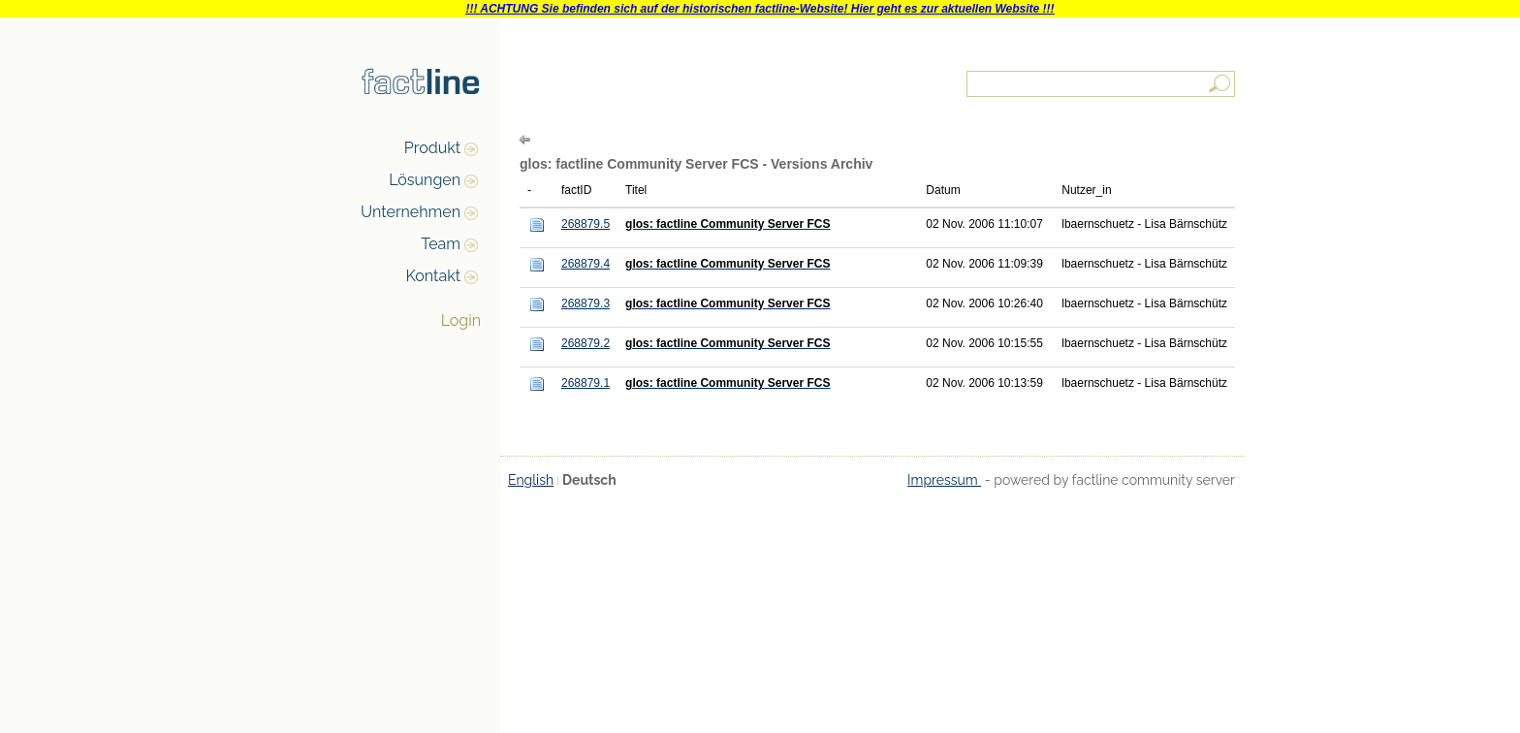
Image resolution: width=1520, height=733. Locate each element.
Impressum (944, 480)
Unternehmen (410, 212)
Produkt (432, 148)
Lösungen (424, 180)
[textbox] (1102, 84)
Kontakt (433, 276)
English (531, 480)
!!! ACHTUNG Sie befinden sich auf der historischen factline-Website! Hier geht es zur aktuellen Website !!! (759, 9)
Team (440, 244)
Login (461, 320)
